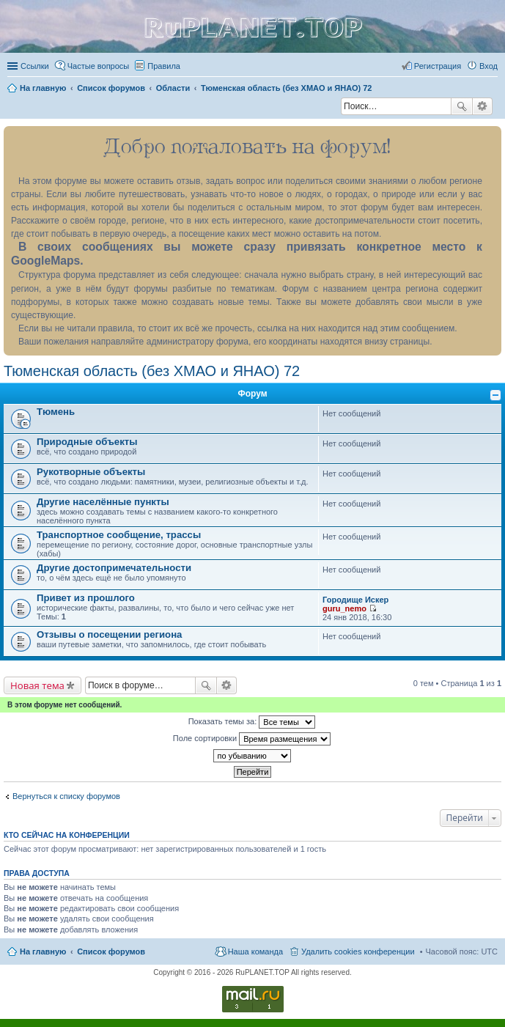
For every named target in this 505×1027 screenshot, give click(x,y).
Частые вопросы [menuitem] (98, 66)
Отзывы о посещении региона (109, 634)
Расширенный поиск (483, 106)
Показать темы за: (252, 722)
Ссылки (35, 66)
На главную (43, 951)
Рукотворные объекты (91, 471)
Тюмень (56, 411)
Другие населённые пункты (103, 501)
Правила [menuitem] (163, 66)
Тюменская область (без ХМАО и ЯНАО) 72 (152, 371)
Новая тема (37, 685)
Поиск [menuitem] (336, 108)
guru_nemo (344, 608)
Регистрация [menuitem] (437, 66)
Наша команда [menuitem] (255, 951)
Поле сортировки (252, 739)
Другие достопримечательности (114, 567)
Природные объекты (87, 441)
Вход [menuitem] (488, 66)
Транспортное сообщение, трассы (119, 534)
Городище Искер (355, 599)
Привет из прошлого (86, 597)
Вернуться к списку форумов (66, 796)
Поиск (462, 106)
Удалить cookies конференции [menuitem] (358, 951)
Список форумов (111, 951)
